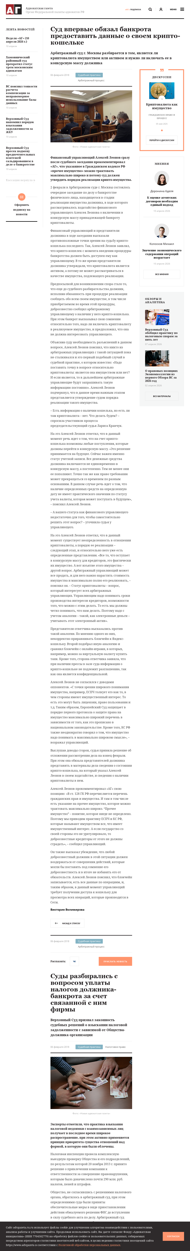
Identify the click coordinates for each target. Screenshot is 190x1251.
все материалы (162, 396)
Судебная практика (89, 75)
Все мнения (161, 274)
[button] (162, 130)
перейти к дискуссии (161, 140)
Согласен (173, 1236)
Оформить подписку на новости (21, 209)
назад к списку (67, 923)
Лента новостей (20, 29)
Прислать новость (115, 961)
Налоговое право (115, 1047)
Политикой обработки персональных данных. (89, 1245)
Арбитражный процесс (91, 80)
